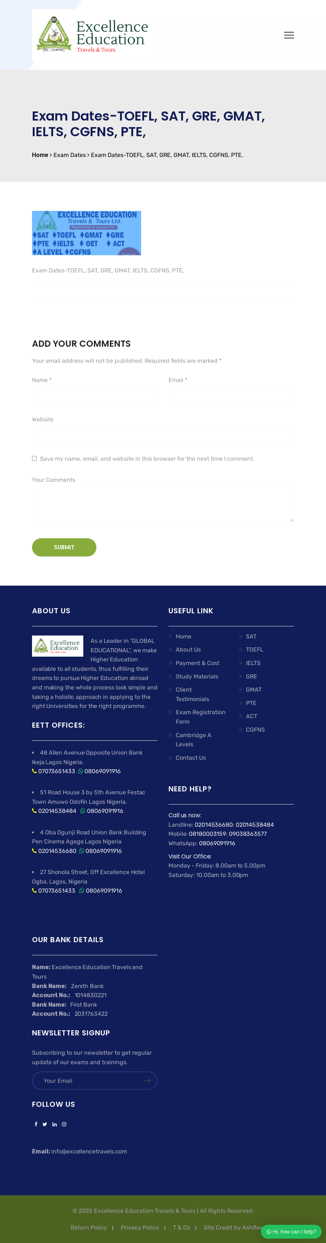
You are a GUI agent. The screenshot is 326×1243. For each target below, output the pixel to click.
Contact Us (191, 757)
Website (42, 419)
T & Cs (181, 1227)
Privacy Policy (140, 1227)
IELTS (253, 663)
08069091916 (102, 771)
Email (177, 380)
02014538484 (56, 810)
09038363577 (248, 833)
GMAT (254, 689)
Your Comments (53, 479)
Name (42, 380)
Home (183, 636)
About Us (188, 649)
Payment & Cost (197, 663)
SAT (251, 636)
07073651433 (56, 771)
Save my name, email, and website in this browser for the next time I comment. (147, 458)
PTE (251, 703)
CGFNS (255, 729)
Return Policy (89, 1227)
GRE (251, 676)
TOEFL (254, 649)
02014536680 (57, 850)
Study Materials (197, 676)
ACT (251, 716)
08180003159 (207, 833)
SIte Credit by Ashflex (233, 1227)
